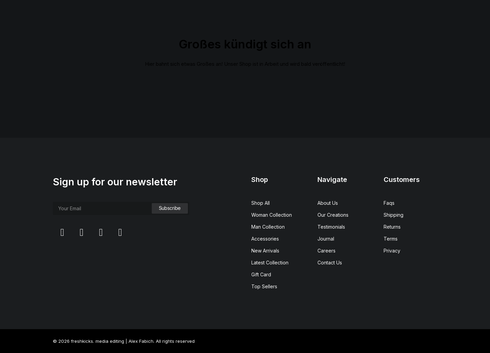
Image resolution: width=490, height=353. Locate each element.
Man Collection (268, 227)
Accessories (265, 239)
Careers (326, 251)
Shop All (260, 203)
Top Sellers (264, 286)
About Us (327, 203)
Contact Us (329, 262)
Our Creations (332, 215)
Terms (391, 239)
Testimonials (331, 227)
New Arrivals (265, 251)
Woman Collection (271, 215)
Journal (325, 239)
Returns (392, 227)
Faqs (389, 203)
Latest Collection (269, 262)
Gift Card (261, 274)
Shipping (393, 215)
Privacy (392, 251)
